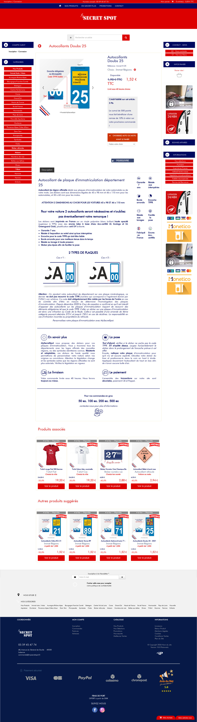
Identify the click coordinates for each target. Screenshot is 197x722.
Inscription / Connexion (13, 2)
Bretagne (17, 86)
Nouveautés (118, 634)
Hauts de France (17, 102)
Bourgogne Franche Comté (17, 82)
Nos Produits (71, 6)
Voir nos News (179, 55)
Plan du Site (159, 639)
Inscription (76, 626)
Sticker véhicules (100, 608)
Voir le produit (51, 486)
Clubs (18, 144)
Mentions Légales (161, 631)
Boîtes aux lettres (17, 161)
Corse (17, 94)
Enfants (18, 182)
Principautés (17, 135)
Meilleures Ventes (120, 636)
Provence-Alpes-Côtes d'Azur (18, 127)
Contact (119, 6)
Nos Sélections (119, 628)
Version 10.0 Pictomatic (159, 647)
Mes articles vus (185, 718)
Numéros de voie (17, 157)
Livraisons (158, 626)
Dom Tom (17, 131)
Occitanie (17, 123)
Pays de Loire (18, 115)
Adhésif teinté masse (179, 172)
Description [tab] (47, 169)
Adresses (75, 634)
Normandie (17, 111)
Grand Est (18, 98)
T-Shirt (151, 608)
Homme (18, 174)
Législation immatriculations (179, 175)
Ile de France (18, 106)
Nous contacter (179, 51)
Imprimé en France (179, 168)
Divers (17, 165)
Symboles (17, 140)
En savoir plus (89, 6)
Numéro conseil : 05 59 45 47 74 (95, 2)
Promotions (105, 6)
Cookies (158, 634)
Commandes (77, 628)
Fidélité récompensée (179, 179)
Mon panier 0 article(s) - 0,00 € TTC (177, 2)
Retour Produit (160, 628)
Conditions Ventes (162, 636)
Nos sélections (179, 161)
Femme (18, 178)
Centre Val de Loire (17, 90)
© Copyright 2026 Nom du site (159, 645)
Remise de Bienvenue (179, 182)
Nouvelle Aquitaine (18, 119)
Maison (110, 608)
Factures (75, 631)
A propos (179, 165)
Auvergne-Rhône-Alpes (18, 77)
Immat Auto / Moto (39, 605)
